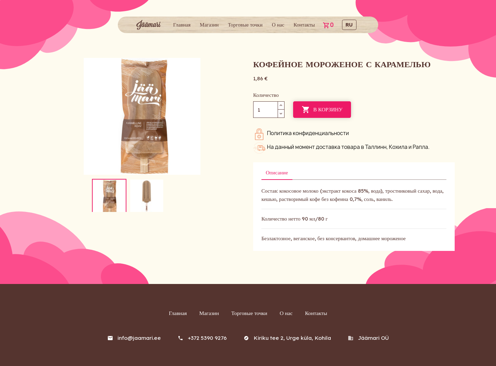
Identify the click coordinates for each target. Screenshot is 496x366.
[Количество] (265, 109)
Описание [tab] (276, 172)
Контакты (304, 24)
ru (349, 24)
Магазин (209, 24)
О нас (278, 24)
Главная (181, 24)
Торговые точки (245, 24)
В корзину (321, 109)
